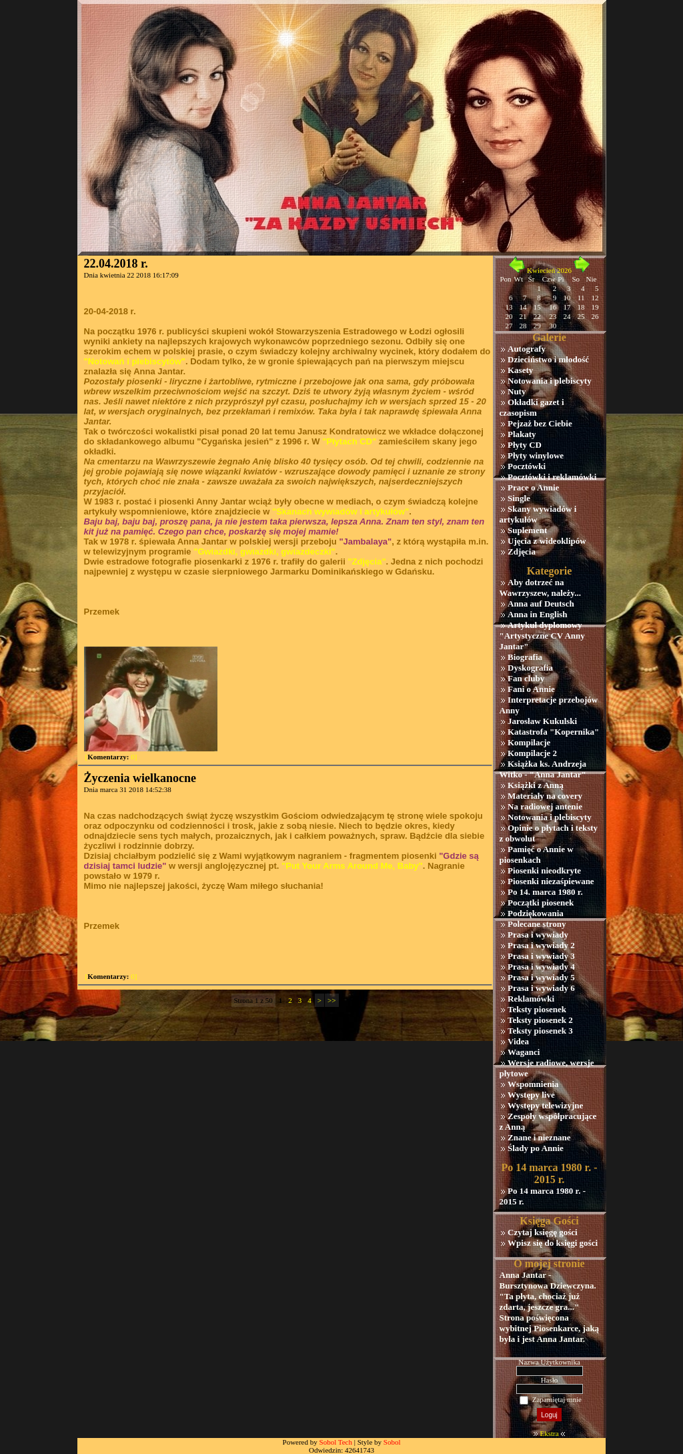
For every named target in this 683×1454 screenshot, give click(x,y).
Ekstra (549, 1433)
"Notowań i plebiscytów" (134, 361)
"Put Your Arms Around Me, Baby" (352, 866)
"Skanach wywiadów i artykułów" (340, 511)
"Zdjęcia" (367, 562)
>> (331, 1000)
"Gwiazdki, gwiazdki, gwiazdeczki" (264, 552)
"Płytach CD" (349, 441)
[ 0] (111, 757)
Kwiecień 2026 (549, 270)
